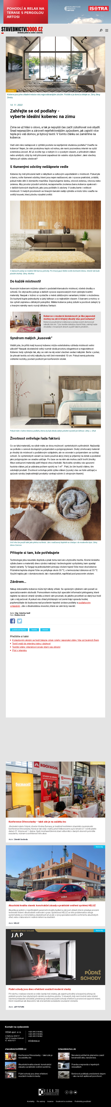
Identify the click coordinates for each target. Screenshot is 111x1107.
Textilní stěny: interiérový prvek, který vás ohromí (36, 647)
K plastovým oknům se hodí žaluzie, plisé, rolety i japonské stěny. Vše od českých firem (55, 640)
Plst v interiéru (19, 650)
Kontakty (30, 1101)
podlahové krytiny (19, 630)
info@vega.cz (34, 1041)
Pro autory (41, 1101)
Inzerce (50, 1101)
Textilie (34, 630)
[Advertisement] (55, 683)
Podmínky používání (83, 1101)
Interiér (45, 630)
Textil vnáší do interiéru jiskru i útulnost (31, 643)
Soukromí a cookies (64, 1101)
